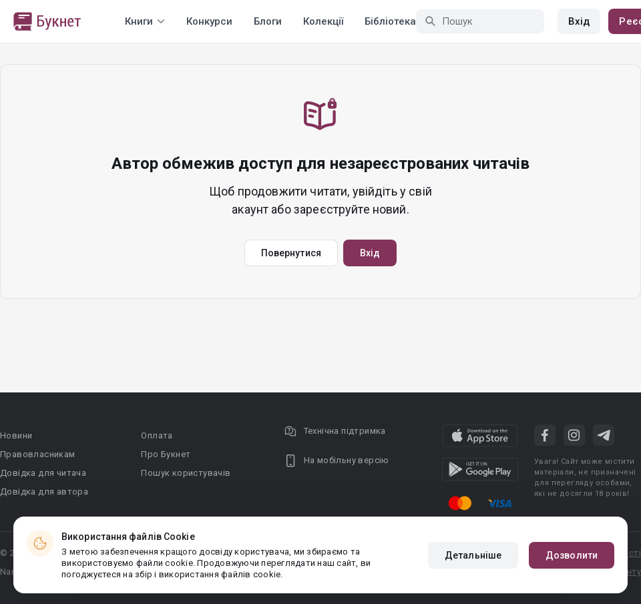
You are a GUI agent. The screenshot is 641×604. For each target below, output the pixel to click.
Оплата (156, 435)
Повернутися (291, 253)
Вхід (579, 21)
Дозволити (572, 555)
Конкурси (209, 21)
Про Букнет (165, 454)
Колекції (323, 21)
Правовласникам (37, 454)
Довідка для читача (43, 473)
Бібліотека (390, 21)
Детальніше (473, 555)
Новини (16, 435)
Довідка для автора (44, 492)
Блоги (268, 21)
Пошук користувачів (185, 473)
